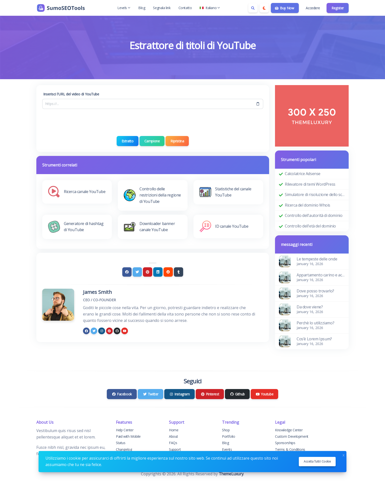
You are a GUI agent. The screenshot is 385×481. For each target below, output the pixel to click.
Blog (141, 7)
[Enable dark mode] (264, 8)
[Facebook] (127, 272)
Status (120, 442)
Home (173, 430)
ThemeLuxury (231, 474)
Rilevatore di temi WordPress (310, 184)
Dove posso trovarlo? (315, 291)
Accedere (313, 8)
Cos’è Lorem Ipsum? (314, 339)
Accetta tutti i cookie (317, 461)
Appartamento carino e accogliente (321, 275)
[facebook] (86, 331)
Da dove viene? (310, 307)
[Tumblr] (178, 272)
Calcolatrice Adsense (302, 173)
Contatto (185, 7)
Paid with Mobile (128, 436)
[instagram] (101, 331)
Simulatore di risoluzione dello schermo (315, 194)
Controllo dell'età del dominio (310, 226)
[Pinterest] (147, 272)
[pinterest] (109, 331)
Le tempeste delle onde (317, 259)
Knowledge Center (289, 430)
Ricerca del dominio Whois (307, 205)
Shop (226, 430)
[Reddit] (168, 272)
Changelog (124, 449)
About (173, 436)
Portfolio (228, 436)
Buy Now (284, 8)
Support (175, 449)
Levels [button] (123, 7)
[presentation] (152, 122)
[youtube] (124, 331)
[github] (117, 331)
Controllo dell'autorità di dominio (313, 215)
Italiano (210, 7)
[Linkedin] (158, 272)
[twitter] (94, 331)
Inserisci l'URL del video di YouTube (71, 94)
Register (337, 8)
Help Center (125, 430)
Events (227, 449)
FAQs (173, 442)
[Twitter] (137, 272)
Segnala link (161, 7)
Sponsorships (285, 442)
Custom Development (291, 436)
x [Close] (343, 454)
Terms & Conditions (290, 449)
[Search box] (253, 8)
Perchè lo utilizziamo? (315, 323)
